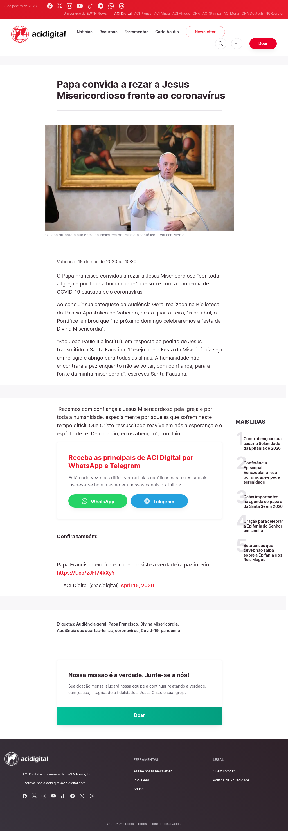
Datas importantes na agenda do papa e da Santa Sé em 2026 (263, 501)
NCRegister (275, 13)
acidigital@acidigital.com (66, 783)
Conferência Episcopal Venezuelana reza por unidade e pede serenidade (262, 472)
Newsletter (205, 31)
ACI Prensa (143, 13)
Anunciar (141, 789)
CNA (196, 13)
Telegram (160, 501)
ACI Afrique (181, 13)
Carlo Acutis (167, 31)
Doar (263, 43)
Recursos (108, 31)
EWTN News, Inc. (79, 774)
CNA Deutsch (252, 13)
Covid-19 (150, 630)
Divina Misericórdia (159, 624)
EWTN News (97, 13)
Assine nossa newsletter (153, 771)
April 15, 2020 (137, 585)
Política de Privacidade (231, 780)
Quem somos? (224, 771)
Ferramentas (136, 31)
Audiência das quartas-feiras (85, 630)
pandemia (170, 630)
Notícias (85, 31)
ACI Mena (231, 13)
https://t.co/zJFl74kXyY (86, 573)
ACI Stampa (211, 13)
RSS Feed (141, 780)
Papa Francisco (123, 624)
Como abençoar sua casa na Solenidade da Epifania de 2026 (263, 443)
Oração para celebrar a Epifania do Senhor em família (263, 526)
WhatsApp (98, 501)
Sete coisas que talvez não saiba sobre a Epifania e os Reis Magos (263, 552)
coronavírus (127, 630)
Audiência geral (91, 624)
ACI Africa (162, 13)
